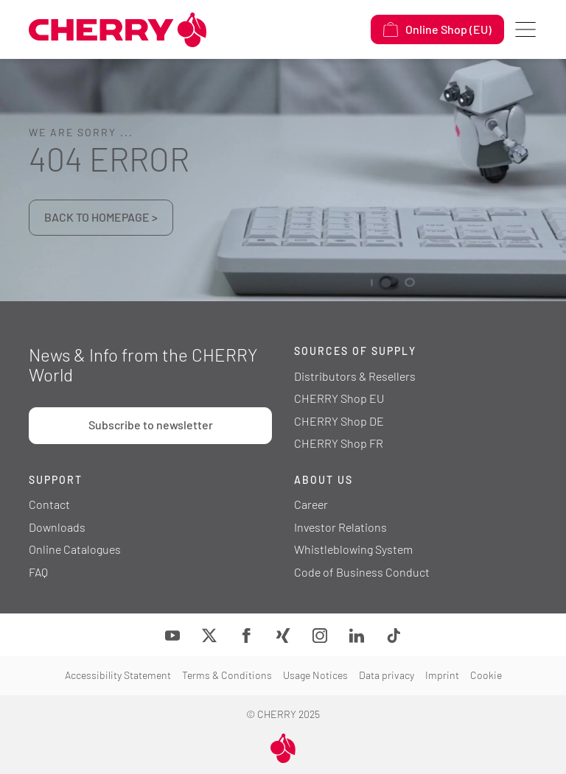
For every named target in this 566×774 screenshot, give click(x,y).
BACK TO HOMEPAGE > (101, 217)
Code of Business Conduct (362, 572)
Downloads (57, 527)
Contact (49, 504)
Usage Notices (315, 675)
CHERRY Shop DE (339, 421)
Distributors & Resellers (355, 376)
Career (311, 504)
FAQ (38, 572)
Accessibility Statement (118, 675)
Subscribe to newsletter (150, 425)
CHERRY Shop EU (339, 398)
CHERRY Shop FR (338, 443)
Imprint (442, 675)
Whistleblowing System (353, 549)
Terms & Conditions (227, 675)
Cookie (486, 675)
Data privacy (386, 675)
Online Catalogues (75, 549)
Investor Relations (340, 527)
